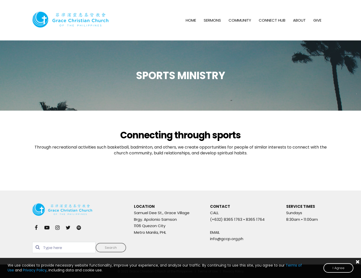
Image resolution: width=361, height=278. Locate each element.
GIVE (317, 20)
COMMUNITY (240, 20)
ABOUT (299, 20)
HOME (191, 20)
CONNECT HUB (272, 20)
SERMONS (212, 20)
